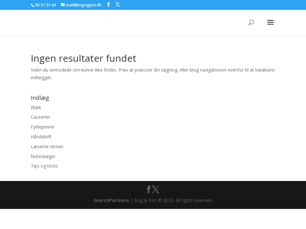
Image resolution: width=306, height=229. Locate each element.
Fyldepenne (42, 127)
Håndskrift (41, 137)
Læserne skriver (47, 146)
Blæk (36, 107)
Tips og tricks (44, 166)
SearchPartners (112, 200)
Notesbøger (43, 156)
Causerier (40, 117)
